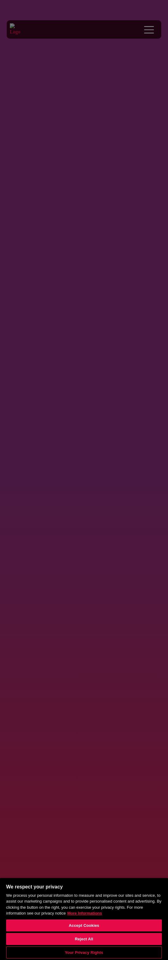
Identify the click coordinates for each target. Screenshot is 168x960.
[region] (84, 919)
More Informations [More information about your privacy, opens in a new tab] (84, 913)
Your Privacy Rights (84, 952)
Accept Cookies (84, 925)
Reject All (84, 939)
